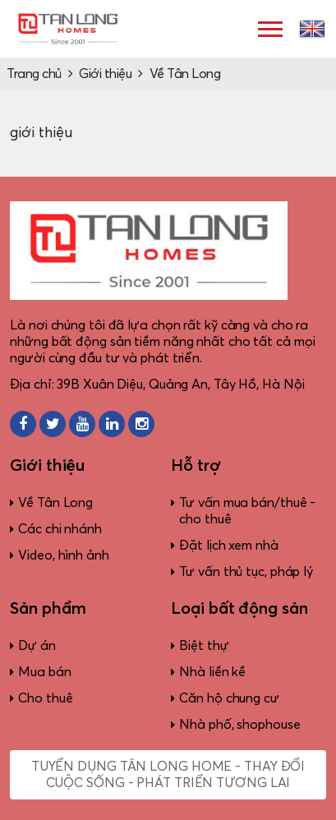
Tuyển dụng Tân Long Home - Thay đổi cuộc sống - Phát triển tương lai (168, 775)
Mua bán (44, 672)
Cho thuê (45, 698)
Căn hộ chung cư (229, 698)
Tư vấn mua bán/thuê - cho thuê (247, 511)
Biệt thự (203, 645)
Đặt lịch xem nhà (228, 545)
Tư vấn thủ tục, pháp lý (246, 571)
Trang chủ (34, 74)
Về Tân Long (185, 74)
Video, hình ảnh (63, 555)
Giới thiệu (105, 74)
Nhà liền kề (212, 672)
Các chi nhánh (60, 529)
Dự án (37, 645)
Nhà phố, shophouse (239, 724)
